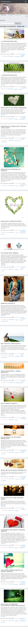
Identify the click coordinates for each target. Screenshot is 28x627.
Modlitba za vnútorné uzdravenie (13, 103)
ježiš (23, 293)
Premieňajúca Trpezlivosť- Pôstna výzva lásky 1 (13, 119)
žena (23, 619)
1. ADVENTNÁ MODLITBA (9, 72)
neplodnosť (23, 568)
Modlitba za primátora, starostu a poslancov (14, 590)
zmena (3, 414)
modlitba (23, 54)
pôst (23, 132)
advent (22, 55)
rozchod (22, 413)
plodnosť (17, 568)
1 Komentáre (11, 132)
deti (23, 247)
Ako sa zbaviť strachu (9, 368)
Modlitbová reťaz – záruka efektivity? (11, 337)
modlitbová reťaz (19, 348)
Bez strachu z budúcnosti (10, 313)
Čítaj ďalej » (3, 52)
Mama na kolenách (8, 280)
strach (16, 178)
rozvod (16, 413)
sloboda (22, 178)
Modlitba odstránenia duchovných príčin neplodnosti (13, 552)
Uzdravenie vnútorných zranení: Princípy (13, 484)
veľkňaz (17, 466)
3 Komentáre (11, 413)
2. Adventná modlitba (9, 41)
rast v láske (17, 133)
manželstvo (23, 411)
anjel (3, 250)
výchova (17, 249)
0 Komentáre (11, 56)
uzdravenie (22, 114)
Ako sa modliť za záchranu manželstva (11, 398)
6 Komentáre (11, 501)
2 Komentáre (11, 325)
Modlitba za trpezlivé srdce (11, 209)
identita (23, 620)
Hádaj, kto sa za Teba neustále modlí (12, 454)
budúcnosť (4, 327)
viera (23, 347)
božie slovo (22, 324)
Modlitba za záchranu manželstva (14, 428)
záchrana (4, 438)
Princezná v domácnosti (10, 607)
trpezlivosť (4, 134)
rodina (3, 569)
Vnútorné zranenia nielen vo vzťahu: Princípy (12, 521)
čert (22, 249)
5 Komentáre (11, 113)
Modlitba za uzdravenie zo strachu (11, 162)
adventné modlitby (19, 56)
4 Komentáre (11, 535)
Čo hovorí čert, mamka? (10, 232)
